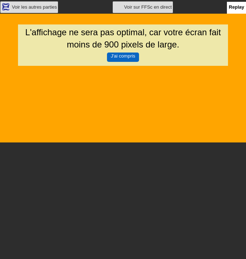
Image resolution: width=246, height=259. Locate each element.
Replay (236, 7)
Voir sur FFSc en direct (148, 7)
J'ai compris (123, 56)
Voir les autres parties (34, 7)
